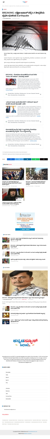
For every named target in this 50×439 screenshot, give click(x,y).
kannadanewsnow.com (7, 356)
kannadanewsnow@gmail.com (25, 362)
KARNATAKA (24, 299)
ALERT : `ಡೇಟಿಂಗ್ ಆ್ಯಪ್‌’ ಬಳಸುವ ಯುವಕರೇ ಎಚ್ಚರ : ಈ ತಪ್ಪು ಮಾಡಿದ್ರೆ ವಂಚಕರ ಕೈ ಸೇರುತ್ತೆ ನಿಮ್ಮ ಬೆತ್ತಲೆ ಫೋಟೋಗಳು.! (29, 320)
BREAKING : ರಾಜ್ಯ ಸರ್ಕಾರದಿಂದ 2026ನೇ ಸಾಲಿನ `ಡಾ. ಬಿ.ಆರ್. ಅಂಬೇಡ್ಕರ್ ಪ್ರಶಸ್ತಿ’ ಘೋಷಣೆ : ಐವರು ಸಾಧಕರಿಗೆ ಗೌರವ (29, 253)
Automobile (8, 398)
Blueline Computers (28, 433)
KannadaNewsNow (7, 18)
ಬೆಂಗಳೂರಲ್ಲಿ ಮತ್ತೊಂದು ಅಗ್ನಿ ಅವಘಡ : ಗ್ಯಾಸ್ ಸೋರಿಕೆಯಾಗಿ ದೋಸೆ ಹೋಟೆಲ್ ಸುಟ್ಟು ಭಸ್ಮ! (28, 313)
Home (3, 5)
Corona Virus (9, 396)
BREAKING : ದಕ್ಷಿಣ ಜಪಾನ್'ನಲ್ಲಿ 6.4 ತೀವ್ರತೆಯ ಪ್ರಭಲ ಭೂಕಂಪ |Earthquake (16, 154)
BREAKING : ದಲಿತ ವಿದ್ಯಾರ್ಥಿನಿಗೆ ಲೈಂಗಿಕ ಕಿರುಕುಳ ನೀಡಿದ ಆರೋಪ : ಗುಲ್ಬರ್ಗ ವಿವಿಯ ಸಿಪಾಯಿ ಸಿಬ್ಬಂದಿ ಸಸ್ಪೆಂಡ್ (28, 246)
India (7, 374)
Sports (7, 380)
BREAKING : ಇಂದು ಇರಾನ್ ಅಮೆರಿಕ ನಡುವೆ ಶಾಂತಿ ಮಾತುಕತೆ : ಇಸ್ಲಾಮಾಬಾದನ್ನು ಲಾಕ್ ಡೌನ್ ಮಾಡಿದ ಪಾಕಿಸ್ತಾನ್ (35, 183)
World (7, 377)
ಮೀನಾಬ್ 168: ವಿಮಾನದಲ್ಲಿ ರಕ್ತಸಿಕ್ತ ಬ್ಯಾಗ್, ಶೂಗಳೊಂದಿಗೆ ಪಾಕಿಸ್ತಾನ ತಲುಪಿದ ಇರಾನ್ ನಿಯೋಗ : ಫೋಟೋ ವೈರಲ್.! (12, 183)
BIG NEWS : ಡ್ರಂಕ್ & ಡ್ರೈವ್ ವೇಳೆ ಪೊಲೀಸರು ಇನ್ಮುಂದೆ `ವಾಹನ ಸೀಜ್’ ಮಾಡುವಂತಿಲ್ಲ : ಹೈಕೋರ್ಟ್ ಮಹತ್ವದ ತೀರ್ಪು (27, 239)
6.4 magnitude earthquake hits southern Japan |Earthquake (15, 152)
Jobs (7, 393)
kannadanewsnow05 (7, 299)
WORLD (5, 9)
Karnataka (8, 372)
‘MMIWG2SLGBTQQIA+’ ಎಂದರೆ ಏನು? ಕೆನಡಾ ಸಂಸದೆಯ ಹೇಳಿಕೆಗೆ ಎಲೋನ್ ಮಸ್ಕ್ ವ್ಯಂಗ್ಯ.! (11, 203)
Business (8, 391)
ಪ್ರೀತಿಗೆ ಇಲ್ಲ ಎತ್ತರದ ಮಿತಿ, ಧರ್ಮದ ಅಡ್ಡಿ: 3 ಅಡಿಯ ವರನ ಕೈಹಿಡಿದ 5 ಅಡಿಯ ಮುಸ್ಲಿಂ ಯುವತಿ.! (28, 259)
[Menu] (4, 2)
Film (7, 382)
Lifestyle (8, 388)
